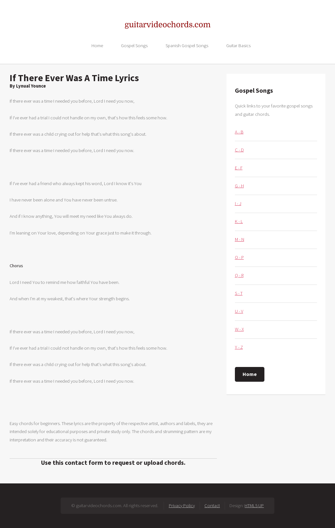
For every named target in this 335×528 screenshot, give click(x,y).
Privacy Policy (182, 505)
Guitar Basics (238, 45)
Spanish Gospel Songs (187, 45)
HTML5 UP (254, 505)
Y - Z (239, 347)
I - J (238, 203)
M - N (239, 239)
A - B (239, 132)
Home (97, 45)
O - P (239, 257)
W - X (239, 329)
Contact (212, 505)
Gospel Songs (134, 45)
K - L (239, 221)
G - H (239, 186)
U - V (239, 311)
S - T (239, 293)
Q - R (239, 275)
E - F (239, 168)
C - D (239, 150)
